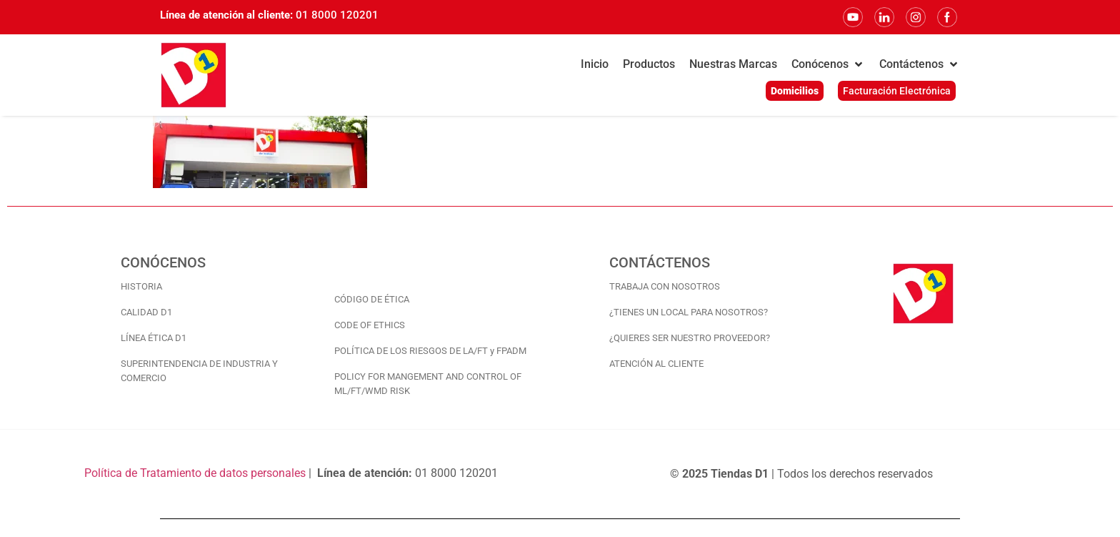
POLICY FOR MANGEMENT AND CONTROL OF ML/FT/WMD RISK (427, 383)
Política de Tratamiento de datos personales (195, 473)
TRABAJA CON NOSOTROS (664, 286)
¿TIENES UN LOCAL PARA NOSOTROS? (688, 312)
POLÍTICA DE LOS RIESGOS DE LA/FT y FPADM (430, 350)
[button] (828, 64)
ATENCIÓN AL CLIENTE (656, 363)
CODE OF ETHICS (369, 325)
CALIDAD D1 (146, 312)
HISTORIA (141, 286)
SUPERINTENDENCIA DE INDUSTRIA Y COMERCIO (199, 370)
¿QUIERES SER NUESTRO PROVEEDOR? (689, 337)
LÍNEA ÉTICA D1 (153, 337)
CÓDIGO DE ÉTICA (371, 299)
